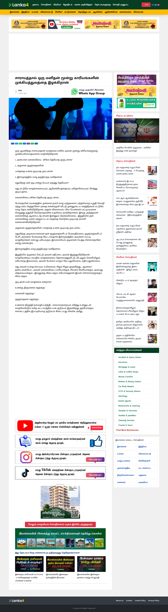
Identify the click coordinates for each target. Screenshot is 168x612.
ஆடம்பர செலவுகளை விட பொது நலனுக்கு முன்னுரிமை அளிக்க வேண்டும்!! (129, 245)
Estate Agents (123, 402)
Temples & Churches (126, 412)
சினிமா (58, 12)
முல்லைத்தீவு (123, 469)
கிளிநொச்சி (144, 462)
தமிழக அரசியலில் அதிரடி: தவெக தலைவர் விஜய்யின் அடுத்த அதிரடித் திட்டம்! (129, 326)
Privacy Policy (153, 600)
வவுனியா (143, 484)
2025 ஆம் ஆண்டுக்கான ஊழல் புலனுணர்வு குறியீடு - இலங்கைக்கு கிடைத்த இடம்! (130, 203)
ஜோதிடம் (67, 4)
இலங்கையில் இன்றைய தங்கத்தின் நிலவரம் (57, 577)
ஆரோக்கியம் (111, 12)
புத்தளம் (142, 476)
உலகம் (35, 12)
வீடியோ (57, 4)
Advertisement (60, 486)
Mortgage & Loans (125, 368)
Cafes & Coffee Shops (127, 373)
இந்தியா (25, 12)
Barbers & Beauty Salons (128, 383)
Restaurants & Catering (128, 407)
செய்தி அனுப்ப (120, 4)
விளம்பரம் (138, 12)
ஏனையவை (125, 12)
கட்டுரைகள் (70, 12)
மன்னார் (121, 484)
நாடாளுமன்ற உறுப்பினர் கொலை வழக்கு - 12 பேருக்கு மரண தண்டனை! (130, 172)
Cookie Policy (140, 600)
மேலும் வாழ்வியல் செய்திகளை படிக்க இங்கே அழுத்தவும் (60, 526)
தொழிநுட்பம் (84, 12)
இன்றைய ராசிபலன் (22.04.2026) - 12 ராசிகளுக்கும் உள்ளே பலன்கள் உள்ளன (29, 579)
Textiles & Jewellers (126, 417)
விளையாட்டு (46, 12)
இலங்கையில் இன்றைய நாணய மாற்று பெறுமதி (88, 577)
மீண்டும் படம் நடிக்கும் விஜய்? (127, 283)
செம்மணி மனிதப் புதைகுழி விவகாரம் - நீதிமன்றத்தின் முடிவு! (130, 216)
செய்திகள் (46, 4)
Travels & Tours (124, 426)
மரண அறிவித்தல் (83, 4)
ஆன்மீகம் (98, 12)
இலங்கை (14, 12)
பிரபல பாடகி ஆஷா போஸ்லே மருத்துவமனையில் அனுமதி (130, 299)
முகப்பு (35, 4)
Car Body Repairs (125, 388)
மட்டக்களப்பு (144, 469)
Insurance (121, 363)
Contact (129, 600)
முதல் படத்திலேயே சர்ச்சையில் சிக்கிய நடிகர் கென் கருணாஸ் (128, 340)
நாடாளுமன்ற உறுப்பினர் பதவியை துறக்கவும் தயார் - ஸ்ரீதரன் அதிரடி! (129, 230)
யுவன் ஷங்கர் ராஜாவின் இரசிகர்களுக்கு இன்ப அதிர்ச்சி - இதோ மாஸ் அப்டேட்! (127, 270)
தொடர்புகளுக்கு (103, 4)
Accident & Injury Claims (128, 358)
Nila (20, 92)
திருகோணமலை (125, 476)
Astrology (121, 397)
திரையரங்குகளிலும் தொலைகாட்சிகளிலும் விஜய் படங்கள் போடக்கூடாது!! (130, 312)
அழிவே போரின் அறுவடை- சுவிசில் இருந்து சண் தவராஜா (133, 151)
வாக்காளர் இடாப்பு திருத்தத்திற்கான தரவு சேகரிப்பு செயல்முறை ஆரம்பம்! (127, 187)
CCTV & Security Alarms (128, 392)
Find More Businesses (127, 431)
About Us (119, 600)
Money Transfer (124, 378)
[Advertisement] (84, 53)
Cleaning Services (125, 422)
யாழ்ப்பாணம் (123, 462)
